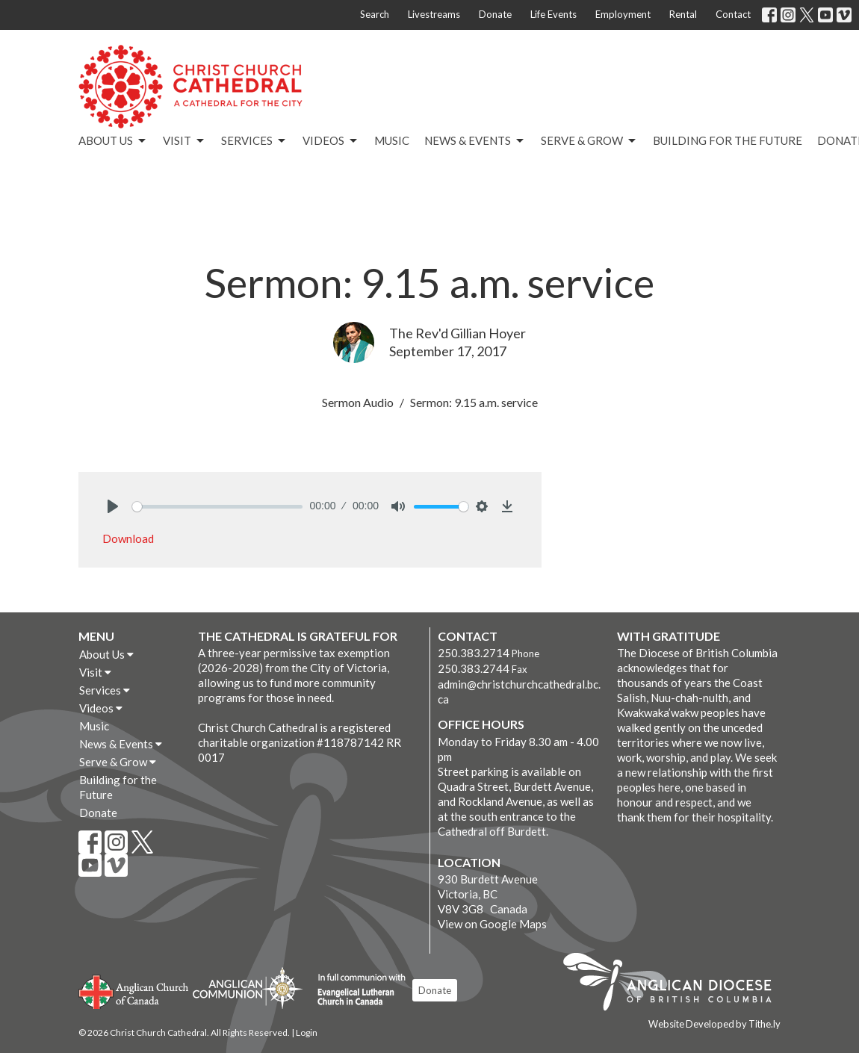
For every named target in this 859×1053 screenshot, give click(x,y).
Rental (683, 14)
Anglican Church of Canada (134, 990)
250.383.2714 (473, 652)
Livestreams (434, 14)
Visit (184, 141)
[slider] (217, 507)
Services (254, 141)
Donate (495, 14)
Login (306, 1032)
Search (374, 14)
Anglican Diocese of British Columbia (675, 984)
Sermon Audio (358, 402)
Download (128, 538)
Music (391, 140)
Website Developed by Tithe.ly (714, 1024)
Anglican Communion (247, 987)
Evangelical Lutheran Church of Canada (356, 990)
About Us (113, 141)
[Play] (113, 506)
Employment (623, 14)
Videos (331, 141)
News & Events (475, 141)
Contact (733, 14)
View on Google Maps (492, 924)
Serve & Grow (589, 141)
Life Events (553, 14)
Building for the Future (727, 140)
